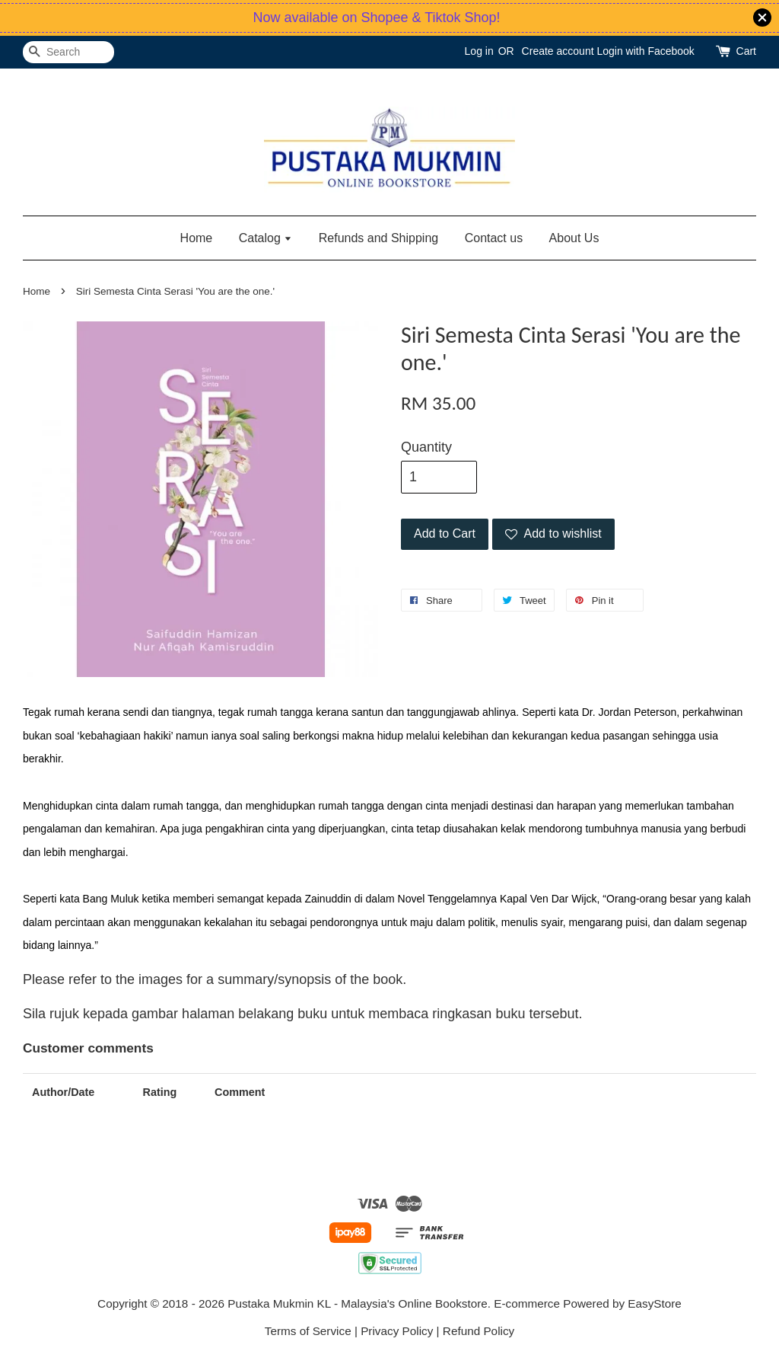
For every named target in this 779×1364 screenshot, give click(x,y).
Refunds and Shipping (378, 238)
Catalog (266, 238)
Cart (746, 51)
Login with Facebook (645, 51)
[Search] (68, 52)
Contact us (494, 238)
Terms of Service (308, 1330)
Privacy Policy (397, 1330)
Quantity (426, 447)
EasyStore (655, 1303)
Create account (558, 51)
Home (196, 238)
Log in (479, 51)
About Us (574, 238)
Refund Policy (478, 1330)
